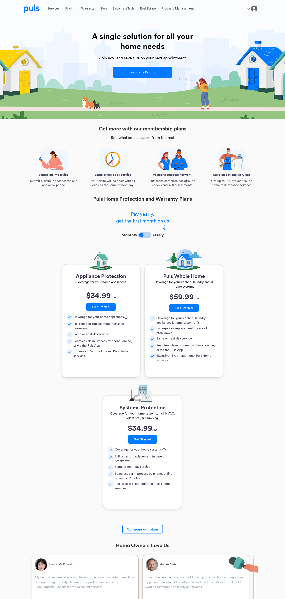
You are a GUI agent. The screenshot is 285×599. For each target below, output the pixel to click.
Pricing (70, 9)
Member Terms (155, 528)
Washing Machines (82, 549)
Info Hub (38, 554)
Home (36, 570)
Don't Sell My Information (154, 551)
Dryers (74, 554)
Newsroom (39, 560)
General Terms (155, 522)
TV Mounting (78, 517)
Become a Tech (123, 9)
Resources (76, 510)
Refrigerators (78, 533)
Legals (150, 510)
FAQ (35, 528)
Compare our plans (143, 397)
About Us (38, 517)
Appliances (77, 528)
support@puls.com (192, 544)
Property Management (178, 9)
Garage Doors (79, 522)
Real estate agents (119, 522)
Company (39, 510)
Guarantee (152, 544)
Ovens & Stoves (80, 544)
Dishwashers (78, 538)
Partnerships (116, 510)
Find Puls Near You (45, 538)
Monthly (129, 235)
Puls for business (118, 517)
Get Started (68, 307)
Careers (38, 549)
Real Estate (148, 9)
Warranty (87, 9)
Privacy (150, 517)
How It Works (41, 522)
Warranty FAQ (155, 533)
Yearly (158, 235)
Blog (103, 9)
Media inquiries (42, 565)
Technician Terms (157, 538)
